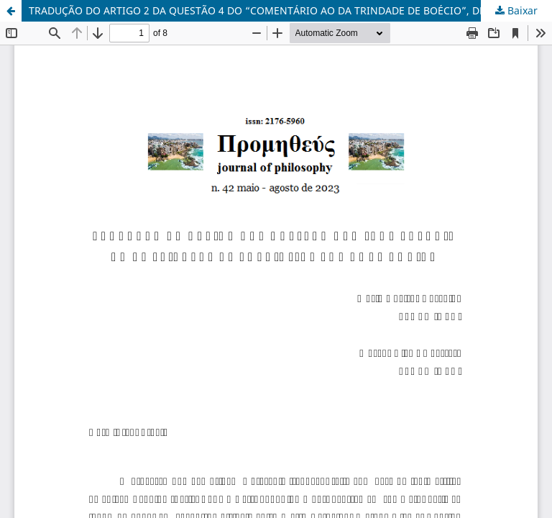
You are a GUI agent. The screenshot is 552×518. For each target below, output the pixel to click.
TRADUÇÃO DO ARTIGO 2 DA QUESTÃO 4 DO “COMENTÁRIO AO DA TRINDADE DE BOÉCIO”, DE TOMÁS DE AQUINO (290, 10)
